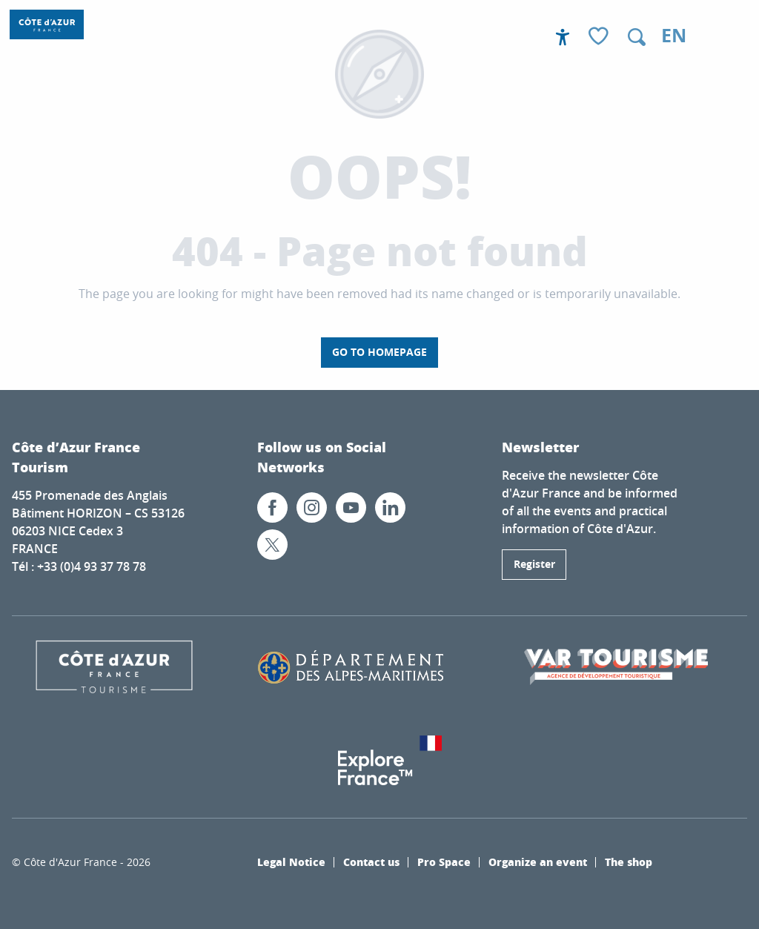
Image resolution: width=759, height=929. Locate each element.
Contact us (371, 861)
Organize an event (537, 861)
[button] (637, 37)
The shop (628, 861)
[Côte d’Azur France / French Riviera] (47, 24)
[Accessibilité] (562, 37)
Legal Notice (291, 861)
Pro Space (444, 861)
